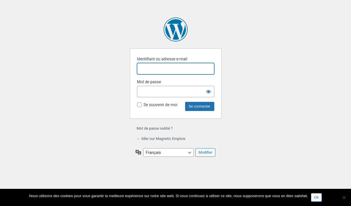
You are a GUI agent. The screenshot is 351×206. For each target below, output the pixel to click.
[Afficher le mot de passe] (208, 91)
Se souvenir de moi (160, 104)
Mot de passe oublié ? (155, 128)
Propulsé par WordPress (176, 29)
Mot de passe (149, 82)
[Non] (344, 197)
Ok (316, 197)
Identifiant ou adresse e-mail (162, 59)
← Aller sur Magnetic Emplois (161, 138)
